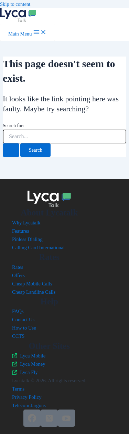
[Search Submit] (11, 150)
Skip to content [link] (15, 4)
